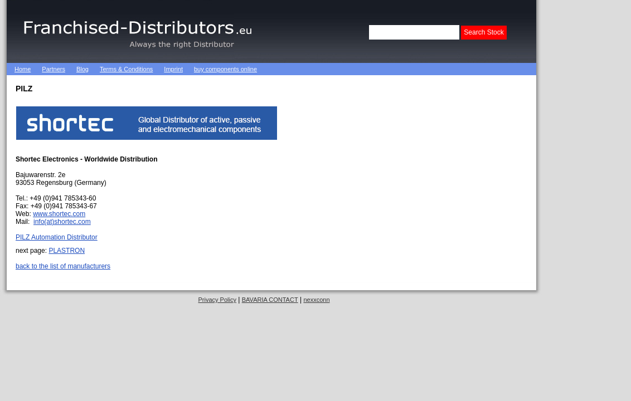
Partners (53, 69)
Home (22, 69)
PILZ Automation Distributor (57, 237)
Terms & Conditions (126, 69)
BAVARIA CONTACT (270, 299)
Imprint (173, 69)
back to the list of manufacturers (63, 266)
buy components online (225, 69)
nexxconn (316, 299)
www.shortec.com (59, 214)
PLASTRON (66, 251)
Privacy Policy (217, 299)
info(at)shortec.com (62, 222)
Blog (82, 69)
